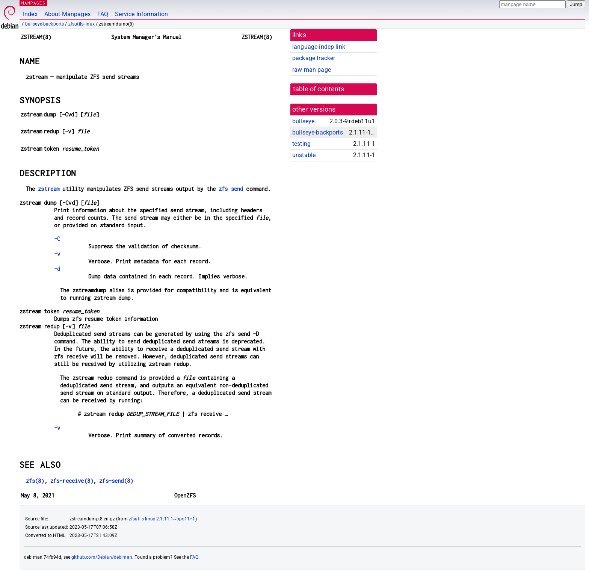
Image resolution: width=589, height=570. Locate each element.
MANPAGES (33, 2)
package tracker (313, 58)
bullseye (303, 121)
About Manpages (67, 14)
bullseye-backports (44, 24)
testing (301, 143)
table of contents (318, 89)
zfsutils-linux (81, 24)
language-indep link (318, 46)
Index (30, 14)
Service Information (141, 14)
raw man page (311, 69)
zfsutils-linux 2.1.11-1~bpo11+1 (162, 519)
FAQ (102, 14)
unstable (304, 155)
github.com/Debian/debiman (101, 557)
